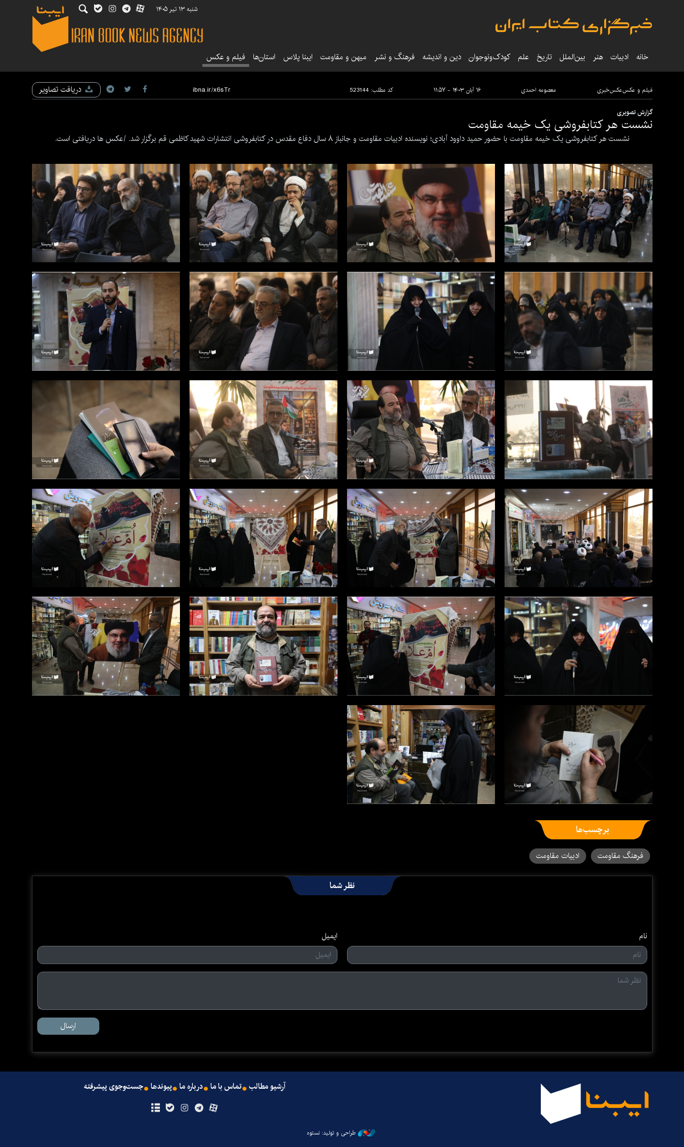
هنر (598, 57)
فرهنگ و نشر (394, 57)
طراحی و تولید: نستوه (341, 1133)
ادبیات (619, 57)
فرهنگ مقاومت (620, 855)
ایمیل (329, 936)
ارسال (68, 1025)
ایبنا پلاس (298, 57)
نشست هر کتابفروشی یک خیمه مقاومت (560, 124)
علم (523, 57)
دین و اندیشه (441, 57)
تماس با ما (226, 1087)
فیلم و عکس (225, 57)
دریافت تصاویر (66, 89)
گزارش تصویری (634, 112)
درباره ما (191, 1087)
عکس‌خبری (609, 90)
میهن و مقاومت (343, 57)
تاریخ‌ (544, 57)
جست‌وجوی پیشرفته (113, 1087)
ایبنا (573, 26)
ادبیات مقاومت (557, 855)
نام (643, 936)
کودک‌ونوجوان (489, 57)
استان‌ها (264, 57)
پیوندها (161, 1087)
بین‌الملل (572, 57)
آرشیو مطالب (267, 1087)
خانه (642, 57)
